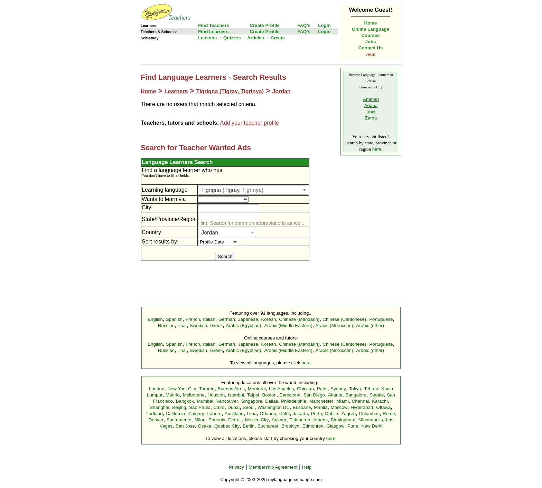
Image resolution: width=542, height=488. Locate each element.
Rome (389, 413)
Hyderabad (362, 407)
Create (278, 37)
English (155, 319)
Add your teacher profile (249, 123)
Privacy (236, 467)
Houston (216, 395)
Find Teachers (213, 25)
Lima (252, 413)
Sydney (338, 388)
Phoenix (216, 419)
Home (370, 23)
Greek (216, 325)
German (226, 319)
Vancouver (227, 401)
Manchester (321, 401)
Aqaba (371, 105)
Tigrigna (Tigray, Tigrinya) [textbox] (232, 190)
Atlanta (335, 395)
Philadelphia (293, 401)
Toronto (206, 388)
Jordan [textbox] (209, 233)
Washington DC (274, 407)
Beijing (179, 407)
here (377, 149)
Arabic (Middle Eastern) (288, 325)
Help (306, 467)
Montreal (257, 388)
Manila (320, 407)
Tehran (371, 388)
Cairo (219, 407)
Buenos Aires (231, 388)
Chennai (360, 401)
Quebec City (227, 426)
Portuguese (381, 319)
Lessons (207, 37)
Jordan (281, 91)
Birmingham (343, 419)
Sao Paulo (200, 407)
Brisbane (302, 407)
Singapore (251, 401)
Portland (154, 413)
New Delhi (371, 426)
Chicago (305, 388)
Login (324, 25)
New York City (181, 388)
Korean (268, 319)
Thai (182, 325)
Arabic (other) (370, 325)
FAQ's (303, 25)
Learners (176, 91)
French (193, 319)
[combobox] (253, 190)
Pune (352, 426)
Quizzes (232, 37)
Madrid (173, 395)
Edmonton (313, 426)
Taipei (253, 395)
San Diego (314, 395)
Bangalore (355, 395)
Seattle (377, 395)
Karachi (379, 401)
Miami (342, 401)
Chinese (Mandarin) (299, 319)
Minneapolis (370, 419)
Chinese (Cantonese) (344, 319)
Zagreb (348, 413)
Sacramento (179, 419)
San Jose (185, 426)
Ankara (279, 419)
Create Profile (265, 25)
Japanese (248, 319)
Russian (166, 325)
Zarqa (371, 118)
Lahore (214, 413)
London (156, 388)
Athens (320, 419)
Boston (269, 395)
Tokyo (355, 388)
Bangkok (185, 401)
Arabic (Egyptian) (243, 325)
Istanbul (236, 395)
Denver (156, 419)
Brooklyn (290, 426)
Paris (322, 388)
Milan (199, 419)
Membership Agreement (273, 467)
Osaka (204, 426)
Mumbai (205, 401)
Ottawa (383, 407)
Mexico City (257, 419)
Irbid (370, 111)
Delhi (284, 413)
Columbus (369, 413)
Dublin (331, 413)
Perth (316, 413)
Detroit (235, 419)
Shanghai (159, 407)
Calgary (196, 413)
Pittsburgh (299, 419)
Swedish (198, 325)
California (175, 413)
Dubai (233, 407)
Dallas (271, 401)
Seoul (248, 407)
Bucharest (268, 426)
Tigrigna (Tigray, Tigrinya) (230, 91)
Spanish (174, 319)
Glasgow (335, 426)
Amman (371, 99)
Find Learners (213, 31)
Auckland (234, 413)
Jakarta (300, 413)
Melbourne (194, 395)
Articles (255, 37)
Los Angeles (281, 388)
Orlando (268, 413)
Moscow (338, 407)
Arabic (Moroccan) (334, 325)
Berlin (248, 426)
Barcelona (290, 395)
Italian (209, 319)
